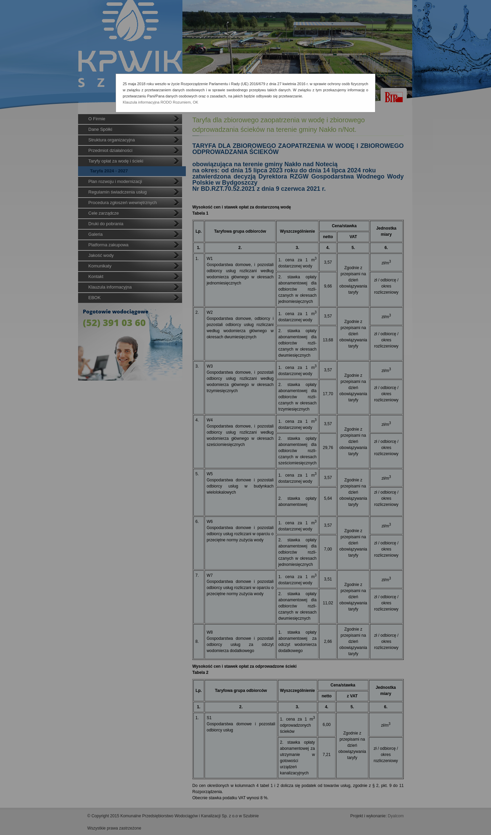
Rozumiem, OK (185, 102)
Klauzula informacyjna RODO (147, 102)
